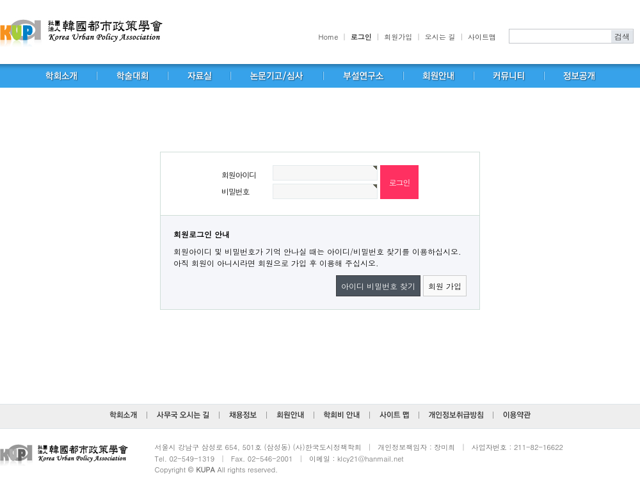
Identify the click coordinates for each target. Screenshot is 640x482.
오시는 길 (440, 37)
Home (329, 37)
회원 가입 (444, 285)
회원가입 (398, 37)
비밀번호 (235, 191)
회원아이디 (238, 174)
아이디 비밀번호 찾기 (378, 285)
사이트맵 (482, 37)
